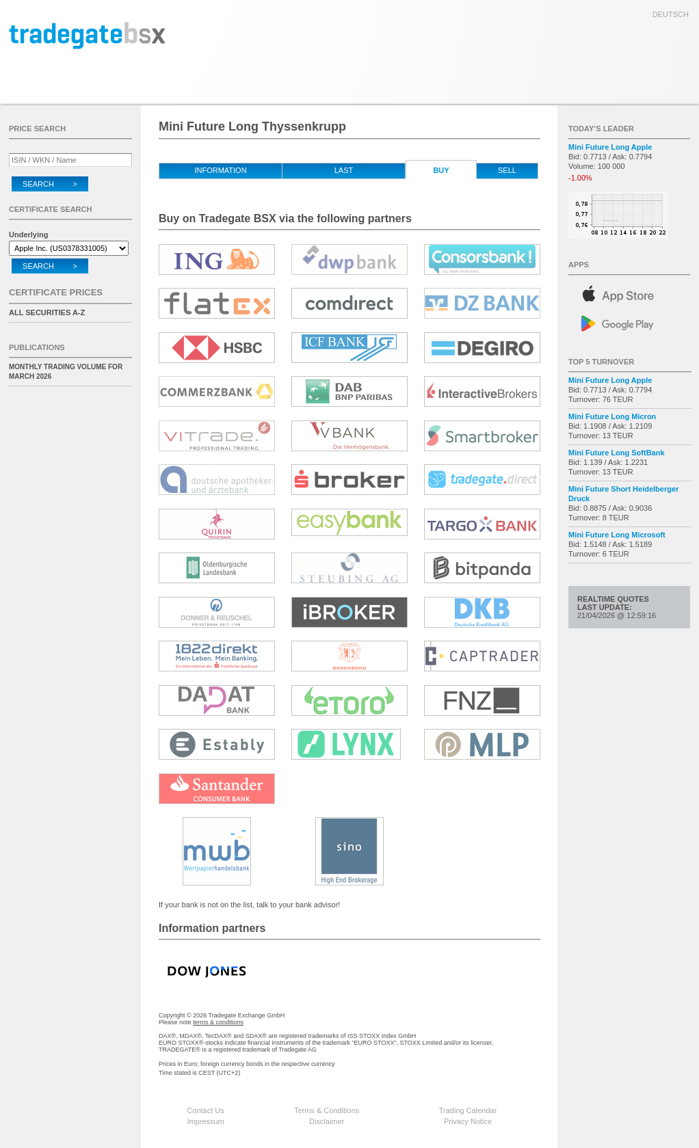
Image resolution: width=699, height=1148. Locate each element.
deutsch (670, 14)
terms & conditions (218, 1022)
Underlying (28, 234)
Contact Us (205, 1110)
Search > (50, 184)
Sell (507, 170)
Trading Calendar (468, 1110)
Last (344, 170)
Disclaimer (326, 1121)
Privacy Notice (468, 1121)
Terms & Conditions (326, 1110)
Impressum (205, 1121)
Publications (37, 347)
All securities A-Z (47, 312)
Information (220, 170)
